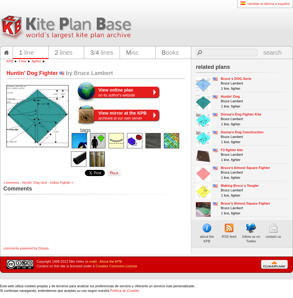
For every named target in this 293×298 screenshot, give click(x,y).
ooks (170, 52)
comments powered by (26, 248)
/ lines (101, 52)
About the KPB (111, 261)
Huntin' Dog (230, 96)
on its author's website (116, 92)
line (26, 52)
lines (64, 52)
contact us (273, 230)
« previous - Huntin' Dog (21, 182)
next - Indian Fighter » (57, 182)
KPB (9, 61)
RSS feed (229, 230)
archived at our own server (122, 115)
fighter (36, 61)
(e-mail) (91, 261)
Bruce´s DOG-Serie (236, 78)
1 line (22, 61)
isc (132, 52)
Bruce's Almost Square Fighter (245, 168)
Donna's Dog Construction (242, 132)
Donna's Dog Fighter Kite (241, 114)
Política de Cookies (124, 290)
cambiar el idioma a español (263, 4)
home (6, 52)
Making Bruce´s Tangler (240, 185)
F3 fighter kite (232, 150)
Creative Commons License (116, 266)
